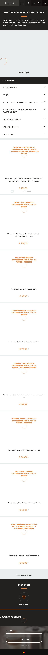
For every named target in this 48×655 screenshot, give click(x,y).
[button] (33, 2)
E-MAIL (10, 631)
